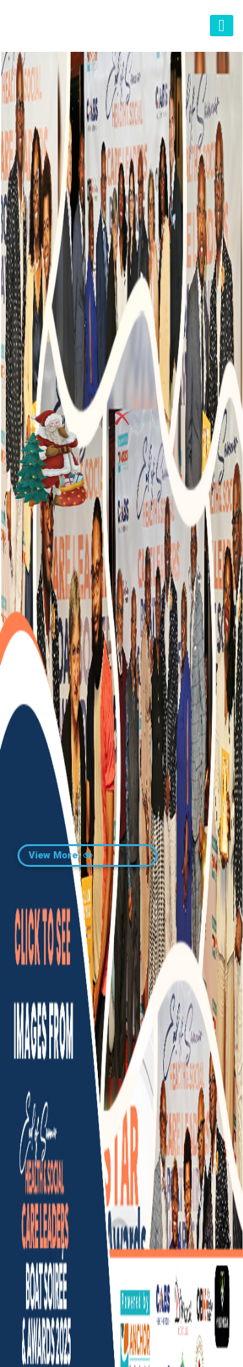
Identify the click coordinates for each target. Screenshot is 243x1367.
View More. (61, 855)
